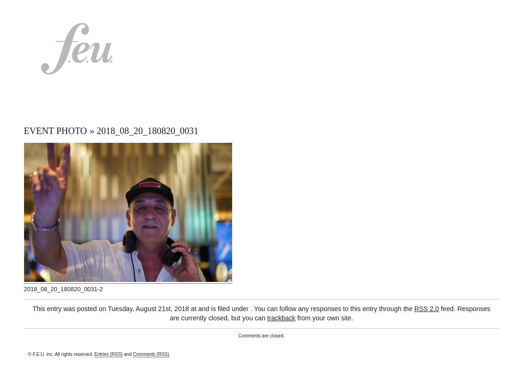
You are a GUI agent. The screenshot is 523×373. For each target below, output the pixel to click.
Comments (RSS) (151, 354)
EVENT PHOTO (55, 131)
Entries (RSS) (108, 354)
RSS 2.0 (426, 308)
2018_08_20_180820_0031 (147, 131)
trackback (281, 318)
